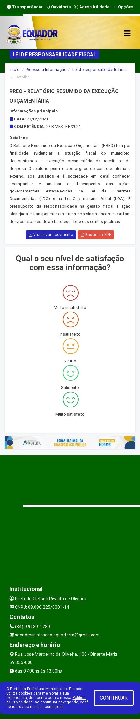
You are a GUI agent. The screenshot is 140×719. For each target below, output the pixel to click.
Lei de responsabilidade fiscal (100, 69)
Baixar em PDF (96, 234)
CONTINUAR (114, 698)
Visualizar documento (51, 234)
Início (15, 69)
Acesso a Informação (46, 69)
